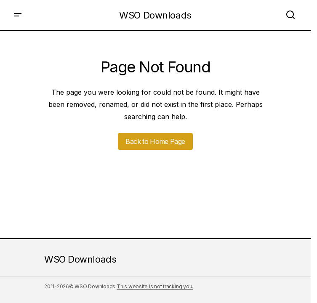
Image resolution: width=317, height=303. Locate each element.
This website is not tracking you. (155, 286)
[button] (18, 15)
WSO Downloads (155, 15)
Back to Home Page (155, 141)
